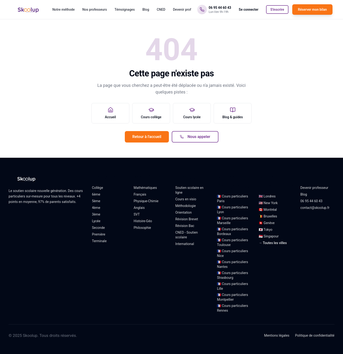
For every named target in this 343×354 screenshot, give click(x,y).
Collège (97, 188)
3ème (96, 214)
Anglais (139, 208)
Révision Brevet (186, 219)
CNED (161, 9)
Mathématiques (145, 188)
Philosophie (142, 228)
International (184, 244)
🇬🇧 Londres (267, 196)
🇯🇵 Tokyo (265, 229)
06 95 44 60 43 (311, 201)
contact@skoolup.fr (314, 208)
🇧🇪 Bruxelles (268, 216)
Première (98, 234)
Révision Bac (184, 226)
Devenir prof (182, 9)
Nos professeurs (94, 9)
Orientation (183, 212)
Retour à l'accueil (146, 136)
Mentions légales (276, 335)
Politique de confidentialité (314, 335)
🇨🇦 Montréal (268, 209)
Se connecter (248, 9)
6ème (96, 194)
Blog (145, 9)
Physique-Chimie (146, 201)
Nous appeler (195, 136)
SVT (137, 214)
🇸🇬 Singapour (269, 236)
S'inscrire (277, 9)
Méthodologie (185, 206)
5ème (96, 201)
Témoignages (125, 9)
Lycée (96, 221)
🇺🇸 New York (268, 203)
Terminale (99, 241)
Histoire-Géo (143, 221)
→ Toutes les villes (273, 243)
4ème (96, 208)
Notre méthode (63, 9)
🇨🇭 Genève (267, 223)
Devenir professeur (314, 188)
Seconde (98, 228)
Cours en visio (185, 199)
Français (140, 194)
